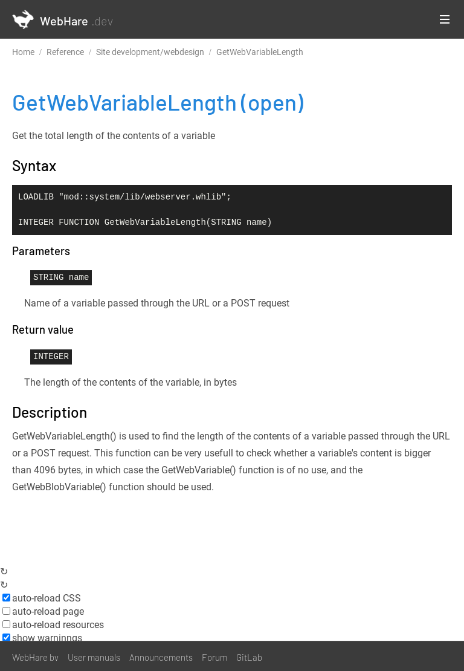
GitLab (249, 657)
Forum (214, 657)
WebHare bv (35, 657)
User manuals (94, 657)
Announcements (161, 657)
